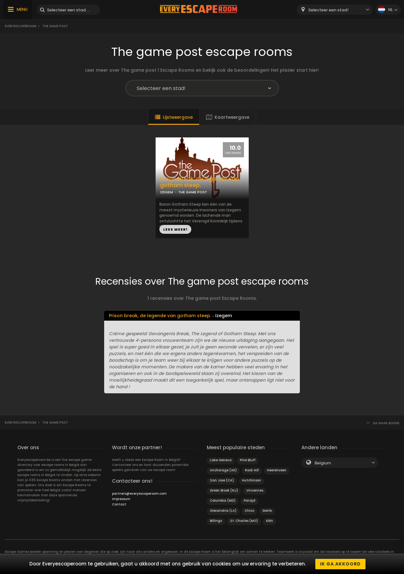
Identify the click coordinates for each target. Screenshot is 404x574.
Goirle (267, 510)
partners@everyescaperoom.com (139, 493)
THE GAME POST (192, 192)
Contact (119, 504)
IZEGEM (166, 192)
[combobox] (334, 9)
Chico (249, 510)
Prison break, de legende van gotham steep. (199, 182)
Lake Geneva (221, 460)
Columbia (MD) (222, 500)
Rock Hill (252, 470)
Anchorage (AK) (223, 470)
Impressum (121, 499)
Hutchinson (251, 480)
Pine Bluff (247, 460)
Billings (216, 520)
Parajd (249, 500)
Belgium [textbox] (323, 463)
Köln (269, 520)
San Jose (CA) (222, 480)
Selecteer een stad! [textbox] (328, 10)
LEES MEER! (175, 229)
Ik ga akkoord (340, 564)
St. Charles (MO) (244, 520)
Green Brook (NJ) (224, 490)
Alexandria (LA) (223, 510)
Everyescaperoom (20, 26)
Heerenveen (276, 470)
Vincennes (254, 490)
